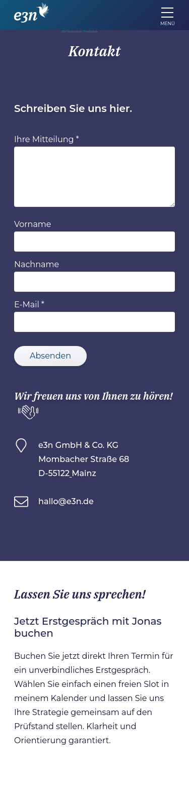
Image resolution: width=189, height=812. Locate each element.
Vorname (32, 224)
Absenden (50, 356)
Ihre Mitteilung (44, 139)
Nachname (36, 264)
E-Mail (26, 304)
